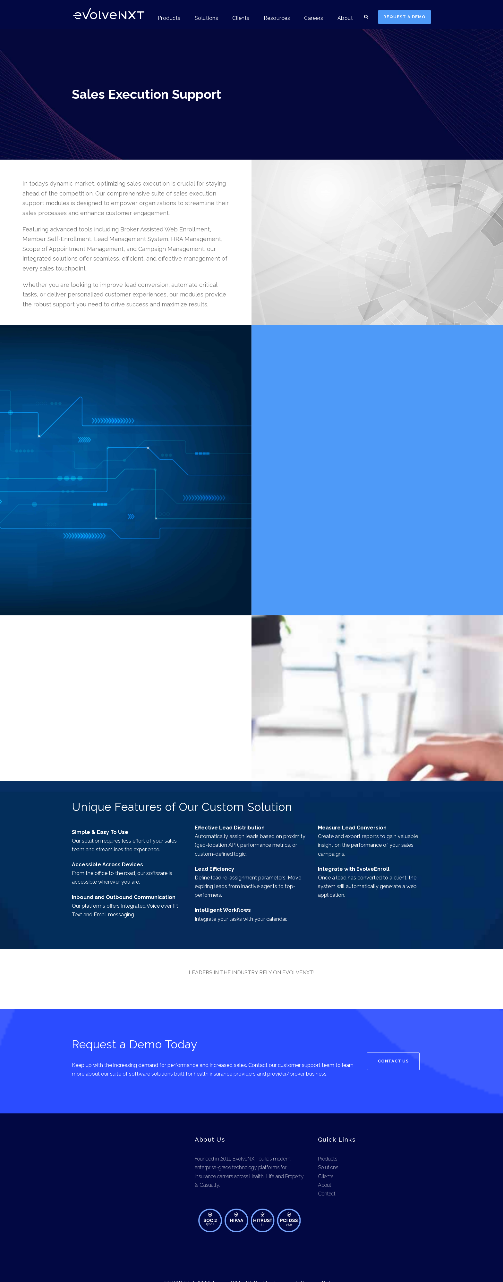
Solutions (209, 18)
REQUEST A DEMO (405, 16)
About (346, 18)
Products (172, 18)
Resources (278, 18)
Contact (327, 1176)
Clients (242, 18)
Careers (315, 18)
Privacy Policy (319, 1265)
